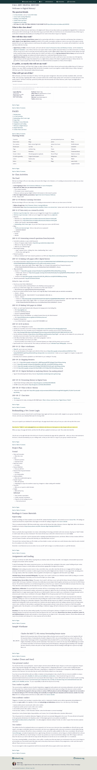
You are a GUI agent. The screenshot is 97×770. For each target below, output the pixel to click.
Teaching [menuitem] (71, 1)
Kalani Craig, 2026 (30, 768)
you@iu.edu (56, 213)
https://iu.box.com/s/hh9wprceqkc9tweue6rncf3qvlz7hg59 (43, 334)
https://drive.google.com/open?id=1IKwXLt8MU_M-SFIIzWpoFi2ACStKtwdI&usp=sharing (40, 368)
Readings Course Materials (20, 18)
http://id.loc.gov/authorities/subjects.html (43, 243)
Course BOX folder (32, 15)
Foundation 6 (22, 768)
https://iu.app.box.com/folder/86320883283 (44, 383)
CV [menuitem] (40, 1)
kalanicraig (79, 758)
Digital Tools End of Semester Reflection (45, 195)
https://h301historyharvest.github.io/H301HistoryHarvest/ (32, 317)
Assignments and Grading (20, 22)
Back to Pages (15, 105)
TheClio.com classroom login (22, 228)
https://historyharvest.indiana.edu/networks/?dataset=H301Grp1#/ (40, 218)
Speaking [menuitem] (60, 1)
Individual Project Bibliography (58, 343)
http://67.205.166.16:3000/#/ (32, 278)
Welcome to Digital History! (20, 125)
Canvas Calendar (50, 694)
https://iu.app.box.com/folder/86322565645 (40, 384)
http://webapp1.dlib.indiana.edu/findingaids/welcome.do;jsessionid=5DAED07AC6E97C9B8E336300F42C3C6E (44, 332)
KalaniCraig (17, 758)
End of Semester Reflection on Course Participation (39, 185)
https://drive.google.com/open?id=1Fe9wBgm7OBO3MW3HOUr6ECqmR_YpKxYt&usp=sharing (41, 366)
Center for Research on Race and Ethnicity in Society (59, 47)
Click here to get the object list (21, 213)
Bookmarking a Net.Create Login (22, 118)
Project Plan (16, 120)
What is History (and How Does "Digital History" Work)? (57, 400)
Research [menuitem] (49, 1)
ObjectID (16, 349)
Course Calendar (63, 521)
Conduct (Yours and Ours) (20, 20)
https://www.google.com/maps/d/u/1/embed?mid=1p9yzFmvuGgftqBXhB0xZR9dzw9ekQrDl (52, 272)
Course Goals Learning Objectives (22, 16)
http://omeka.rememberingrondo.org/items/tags (49, 374)
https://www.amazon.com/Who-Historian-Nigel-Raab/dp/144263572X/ (42, 526)
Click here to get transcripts (21, 215)
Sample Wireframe (18, 127)
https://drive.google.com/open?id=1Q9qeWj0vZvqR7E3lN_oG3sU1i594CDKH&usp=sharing (39, 364)
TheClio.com (17, 398)
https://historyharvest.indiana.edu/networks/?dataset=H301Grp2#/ (40, 220)
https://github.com (22, 310)
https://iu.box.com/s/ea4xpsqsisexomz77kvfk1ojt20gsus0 (63, 256)
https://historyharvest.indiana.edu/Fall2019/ (58, 24)
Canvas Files (72, 519)
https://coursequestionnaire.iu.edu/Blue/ (40, 207)
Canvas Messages (16, 733)
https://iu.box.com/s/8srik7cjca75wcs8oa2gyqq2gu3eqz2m (52, 328)
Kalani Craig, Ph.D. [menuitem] (29, 1)
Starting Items (17, 114)
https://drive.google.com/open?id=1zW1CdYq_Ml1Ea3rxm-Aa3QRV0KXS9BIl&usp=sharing (44, 276)
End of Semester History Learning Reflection (36, 205)
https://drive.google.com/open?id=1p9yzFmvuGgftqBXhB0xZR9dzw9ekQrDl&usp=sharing (43, 271)
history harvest (53, 519)
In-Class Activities (18, 15)
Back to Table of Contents (18, 108)
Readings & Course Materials (21, 122)
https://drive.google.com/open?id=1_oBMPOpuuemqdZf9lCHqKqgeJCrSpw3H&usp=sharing (43, 362)
